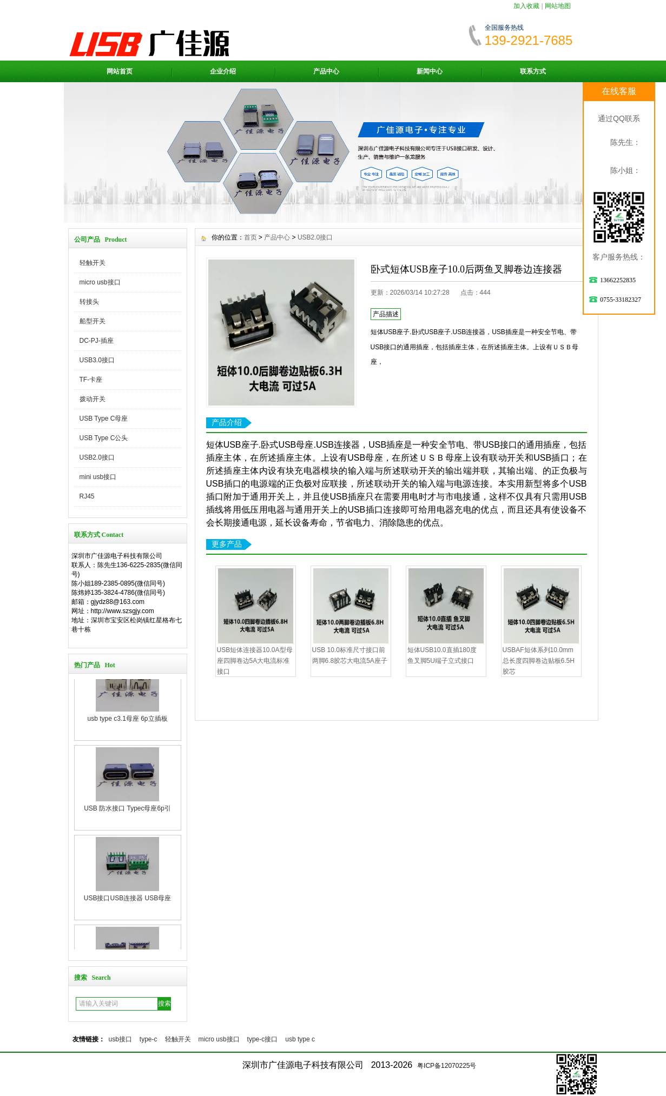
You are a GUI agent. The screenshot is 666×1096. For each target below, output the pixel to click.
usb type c (300, 1039)
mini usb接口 (98, 477)
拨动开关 (92, 399)
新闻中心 (430, 71)
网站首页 (120, 71)
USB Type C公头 (104, 438)
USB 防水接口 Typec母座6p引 (127, 836)
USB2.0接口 (97, 457)
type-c (148, 1039)
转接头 (89, 301)
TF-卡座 (91, 379)
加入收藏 (526, 6)
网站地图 (558, 6)
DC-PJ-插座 (97, 340)
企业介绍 (223, 71)
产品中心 (326, 71)
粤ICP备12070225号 (446, 1066)
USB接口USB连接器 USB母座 (127, 926)
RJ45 (87, 496)
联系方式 (533, 71)
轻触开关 (92, 263)
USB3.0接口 (97, 360)
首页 (250, 237)
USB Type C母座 (104, 418)
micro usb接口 (100, 282)
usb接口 (120, 1039)
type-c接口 (262, 1039)
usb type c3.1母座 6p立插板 (127, 746)
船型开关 (92, 321)
